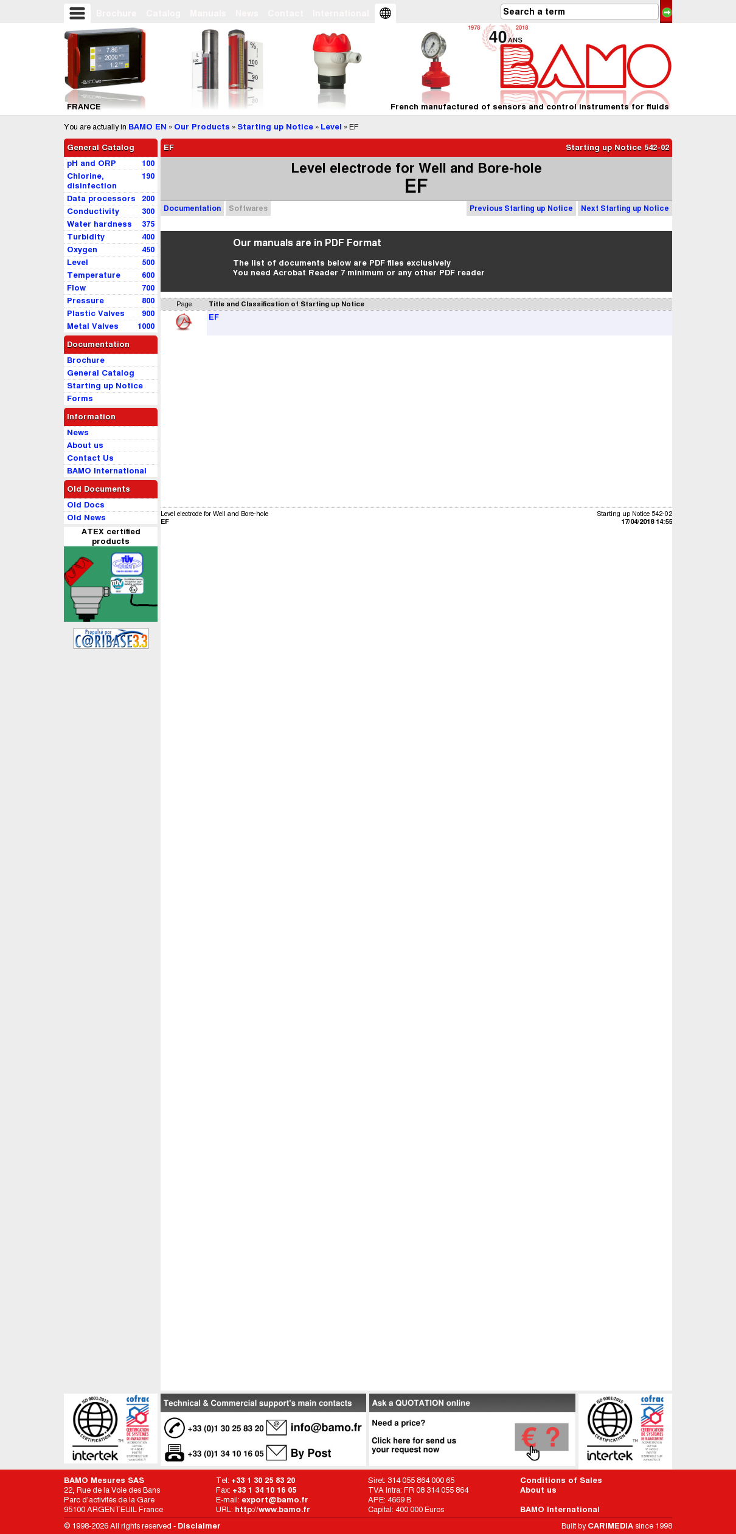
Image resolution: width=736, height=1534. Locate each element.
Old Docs (86, 504)
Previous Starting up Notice (521, 208)
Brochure (116, 13)
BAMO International (560, 1509)
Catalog (163, 13)
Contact (286, 13)
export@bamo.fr (274, 1499)
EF (214, 317)
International (341, 13)
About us (538, 1489)
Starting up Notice (275, 126)
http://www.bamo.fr (272, 1509)
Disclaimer (199, 1525)
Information (91, 416)
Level (331, 126)
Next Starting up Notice (625, 208)
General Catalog (100, 147)
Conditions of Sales (561, 1480)
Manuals (208, 13)
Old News (86, 517)
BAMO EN (147, 126)
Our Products (202, 126)
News (247, 13)
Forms (80, 398)
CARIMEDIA (610, 1525)
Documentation (192, 208)
